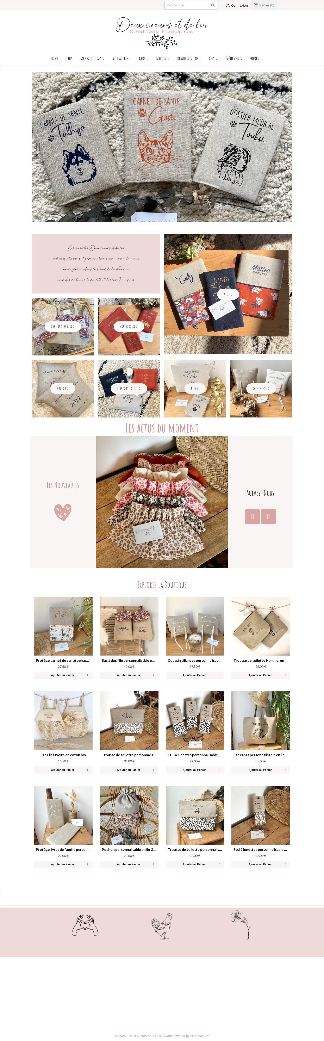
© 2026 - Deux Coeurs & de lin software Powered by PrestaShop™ (162, 1036)
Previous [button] (38, 147)
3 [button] (158, 219)
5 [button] (166, 219)
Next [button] (286, 147)
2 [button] (154, 219)
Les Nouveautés (63, 485)
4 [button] (162, 219)
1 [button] (150, 219)
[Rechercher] (190, 5)
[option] (162, 147)
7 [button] (174, 219)
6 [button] (170, 219)
